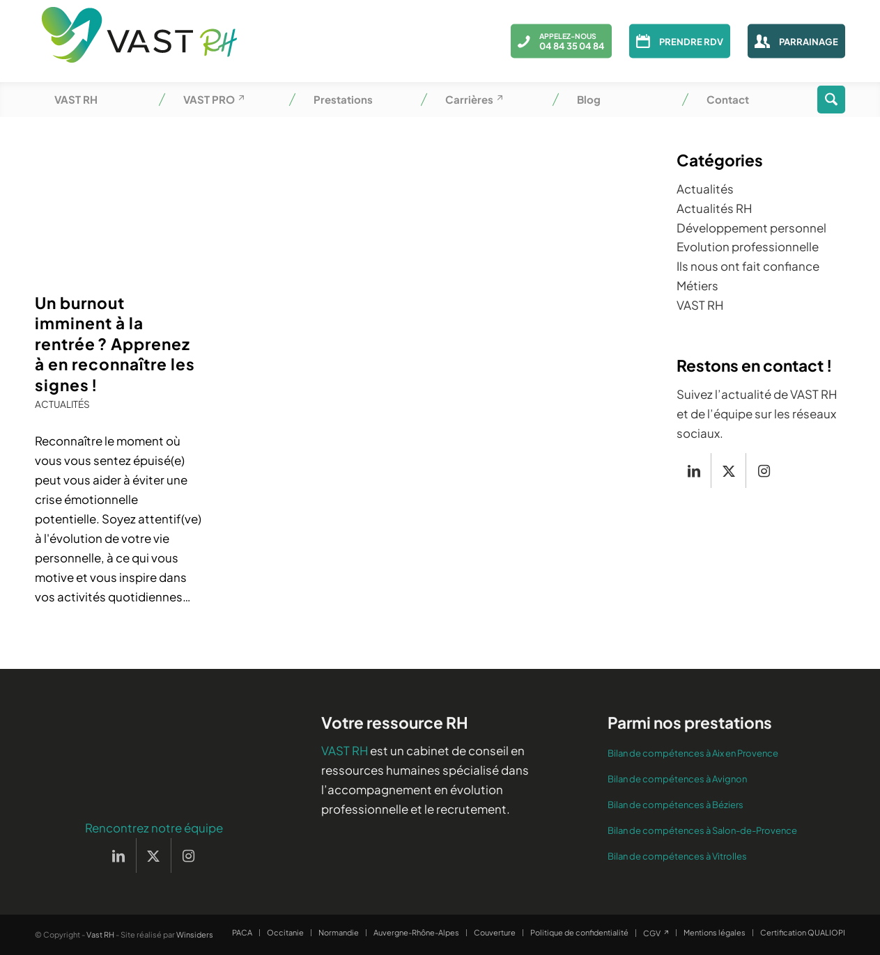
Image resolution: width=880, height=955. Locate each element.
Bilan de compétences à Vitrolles (677, 856)
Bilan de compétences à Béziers (675, 804)
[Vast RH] (139, 41)
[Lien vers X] (728, 470)
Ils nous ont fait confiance (748, 266)
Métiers (697, 285)
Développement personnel (751, 227)
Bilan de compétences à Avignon (677, 778)
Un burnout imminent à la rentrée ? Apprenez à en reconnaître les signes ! (115, 343)
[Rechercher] (831, 99)
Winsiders (194, 934)
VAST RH (700, 305)
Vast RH (100, 934)
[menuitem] (99, 99)
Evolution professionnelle (748, 246)
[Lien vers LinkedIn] (694, 470)
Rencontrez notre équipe (154, 827)
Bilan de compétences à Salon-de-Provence (702, 830)
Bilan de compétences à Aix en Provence (693, 753)
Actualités (62, 404)
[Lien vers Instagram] (763, 470)
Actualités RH (714, 208)
